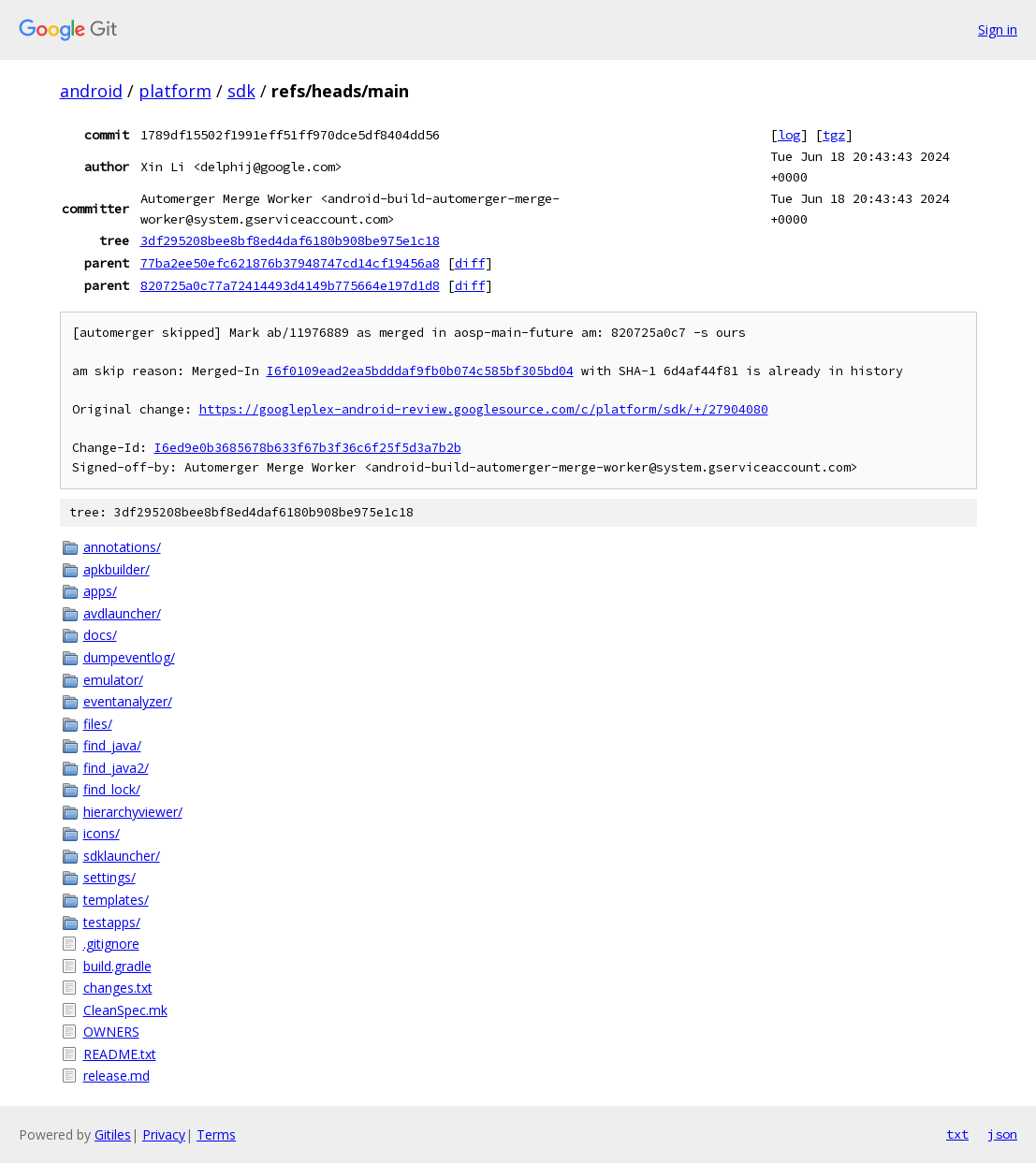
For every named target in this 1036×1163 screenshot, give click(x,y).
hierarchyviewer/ (132, 812)
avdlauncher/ (122, 613)
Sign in (997, 29)
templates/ (116, 900)
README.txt (119, 1054)
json (1002, 1134)
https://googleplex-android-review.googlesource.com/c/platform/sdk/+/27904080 (483, 409)
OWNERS (111, 1031)
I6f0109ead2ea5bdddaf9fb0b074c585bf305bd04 (420, 371)
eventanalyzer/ (127, 701)
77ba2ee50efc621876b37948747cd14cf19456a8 (290, 262)
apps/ (100, 591)
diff (470, 262)
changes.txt (118, 987)
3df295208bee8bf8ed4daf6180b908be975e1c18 (290, 240)
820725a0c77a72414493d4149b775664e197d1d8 (290, 285)
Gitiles (113, 1134)
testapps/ (111, 922)
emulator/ (113, 680)
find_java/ (112, 745)
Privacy (163, 1134)
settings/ (109, 877)
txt (957, 1134)
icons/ (101, 833)
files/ (97, 724)
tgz (834, 134)
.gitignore (111, 943)
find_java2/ (116, 768)
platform (175, 91)
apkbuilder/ (116, 569)
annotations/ (122, 547)
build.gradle (117, 966)
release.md (116, 1075)
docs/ (100, 635)
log (789, 134)
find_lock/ (111, 789)
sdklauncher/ (121, 856)
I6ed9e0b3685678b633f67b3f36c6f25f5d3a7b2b (307, 448)
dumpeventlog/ (129, 657)
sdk (241, 91)
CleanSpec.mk (125, 1010)
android (91, 91)
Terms (216, 1134)
